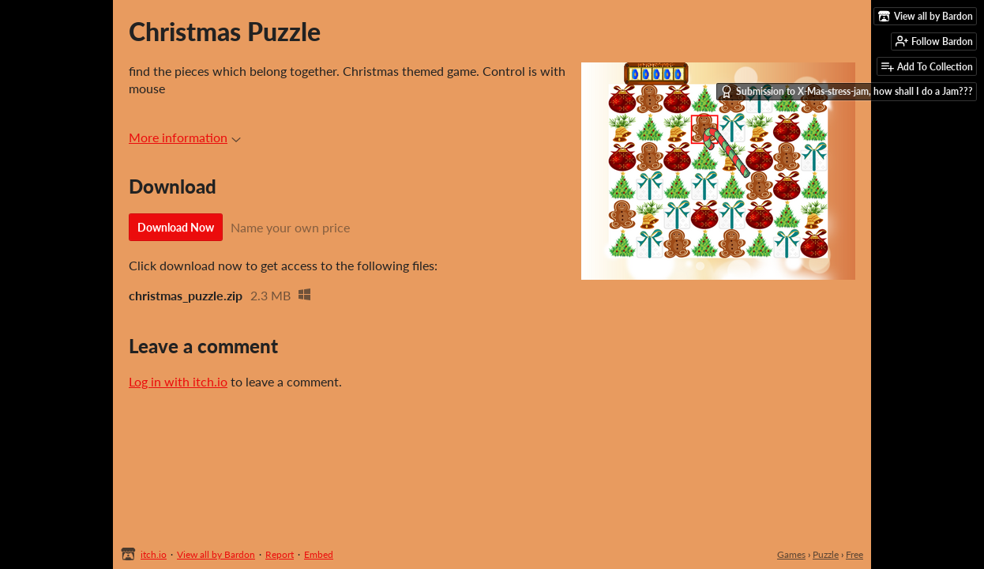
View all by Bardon (216, 554)
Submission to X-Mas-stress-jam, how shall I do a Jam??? (846, 91)
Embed (318, 554)
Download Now (175, 227)
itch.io (154, 554)
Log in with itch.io (178, 381)
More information (185, 137)
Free (854, 554)
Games (791, 554)
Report (279, 554)
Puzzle (826, 554)
